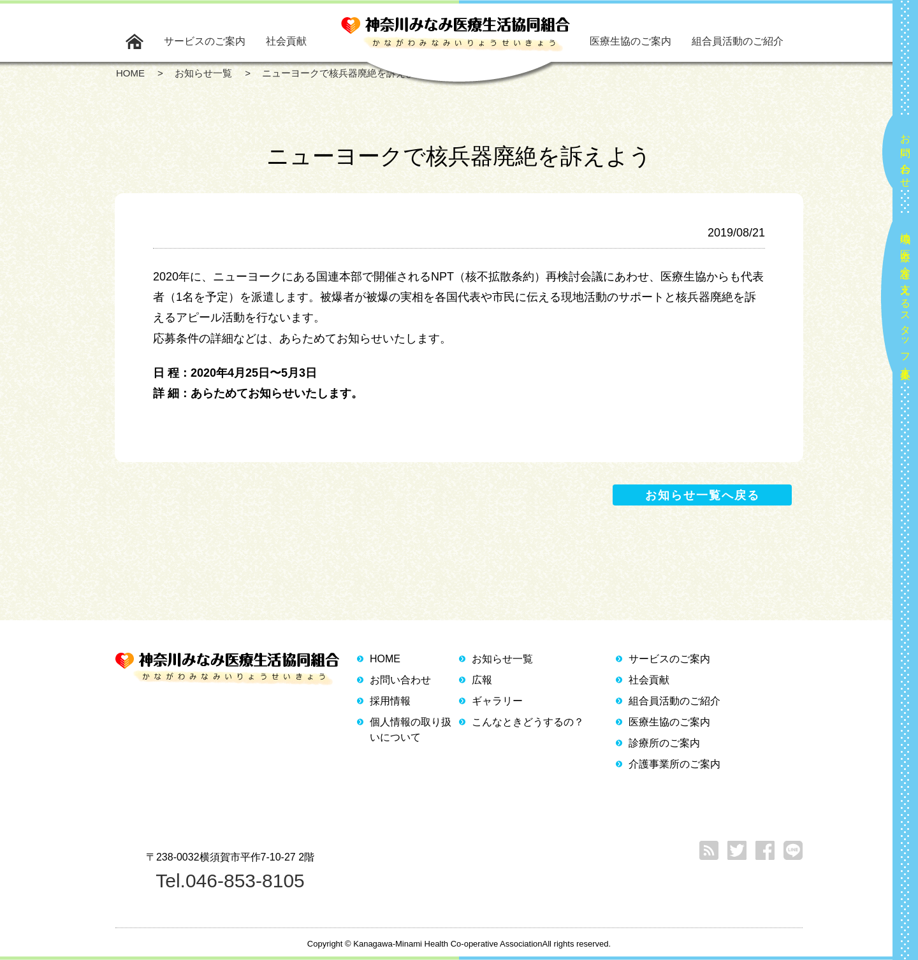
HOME (385, 658)
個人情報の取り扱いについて (410, 729)
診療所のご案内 (664, 743)
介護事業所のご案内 (674, 764)
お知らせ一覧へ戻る (702, 495)
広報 (482, 679)
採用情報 (390, 700)
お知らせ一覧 (502, 658)
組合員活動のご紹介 (737, 41)
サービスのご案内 (204, 41)
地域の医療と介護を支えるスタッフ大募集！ (905, 300)
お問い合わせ (905, 155)
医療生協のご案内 (630, 41)
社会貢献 (286, 41)
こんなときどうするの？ (528, 721)
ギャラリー (497, 700)
